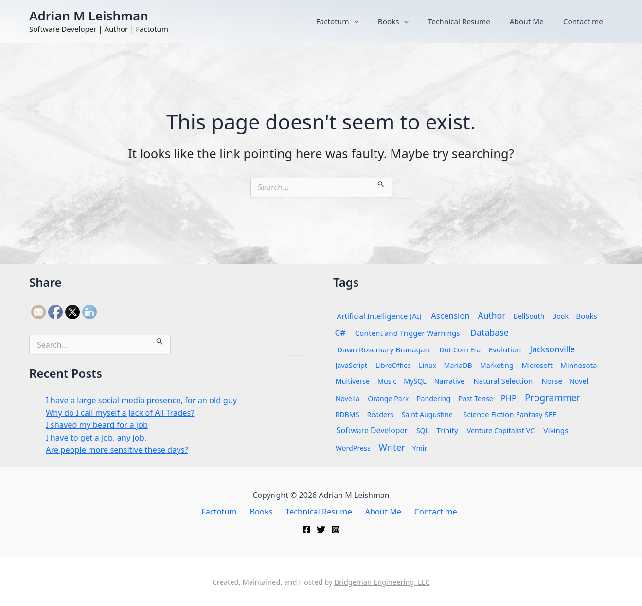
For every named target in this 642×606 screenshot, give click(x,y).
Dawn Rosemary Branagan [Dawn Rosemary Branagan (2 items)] (383, 349)
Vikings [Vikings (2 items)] (555, 430)
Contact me (589, 21)
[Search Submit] (381, 182)
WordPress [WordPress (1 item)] (353, 447)
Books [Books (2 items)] (587, 316)
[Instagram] (335, 529)
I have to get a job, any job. (98, 436)
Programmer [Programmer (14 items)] (552, 397)
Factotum (390, 21)
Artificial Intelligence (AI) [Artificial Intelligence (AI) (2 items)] (379, 316)
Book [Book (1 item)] (560, 315)
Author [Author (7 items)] (492, 315)
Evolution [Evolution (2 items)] (505, 349)
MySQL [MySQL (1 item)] (415, 380)
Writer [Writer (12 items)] (391, 447)
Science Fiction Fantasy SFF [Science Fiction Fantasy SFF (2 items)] (509, 414)
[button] (406, 21)
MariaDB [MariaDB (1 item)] (458, 364)
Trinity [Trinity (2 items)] (447, 430)
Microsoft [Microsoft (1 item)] (537, 364)
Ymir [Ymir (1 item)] (420, 447)
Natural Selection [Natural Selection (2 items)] (503, 380)
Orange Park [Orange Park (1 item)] (388, 398)
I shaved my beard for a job (99, 424)
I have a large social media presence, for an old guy (145, 399)
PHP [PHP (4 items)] (509, 397)
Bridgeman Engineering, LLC (381, 582)
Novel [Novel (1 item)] (579, 380)
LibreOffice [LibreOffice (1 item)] (393, 364)
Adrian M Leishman (88, 15)
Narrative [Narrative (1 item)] (449, 380)
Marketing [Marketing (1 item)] (497, 364)
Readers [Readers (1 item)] (380, 414)
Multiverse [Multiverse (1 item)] (353, 380)
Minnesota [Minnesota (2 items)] (578, 365)
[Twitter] (321, 529)
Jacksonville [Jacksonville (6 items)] (552, 348)
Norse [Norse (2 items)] (551, 380)
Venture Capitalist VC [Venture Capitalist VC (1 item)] (500, 430)
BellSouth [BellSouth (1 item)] (529, 315)
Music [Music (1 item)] (386, 380)
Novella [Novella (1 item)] (347, 398)
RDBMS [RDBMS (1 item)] (347, 414)
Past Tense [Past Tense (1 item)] (476, 398)
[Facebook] (306, 529)
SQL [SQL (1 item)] (422, 430)
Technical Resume (488, 21)
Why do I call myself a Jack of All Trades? (123, 412)
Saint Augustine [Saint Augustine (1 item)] (427, 414)
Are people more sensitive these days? (120, 449)
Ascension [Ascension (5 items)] (450, 315)
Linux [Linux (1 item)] (427, 364)
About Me (544, 21)
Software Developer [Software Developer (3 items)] (372, 429)
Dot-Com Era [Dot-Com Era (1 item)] (460, 349)
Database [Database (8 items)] (489, 332)
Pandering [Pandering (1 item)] (433, 398)
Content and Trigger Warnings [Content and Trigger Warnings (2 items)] (407, 333)
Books (434, 21)
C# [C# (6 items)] (340, 332)
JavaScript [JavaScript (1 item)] (351, 364)
